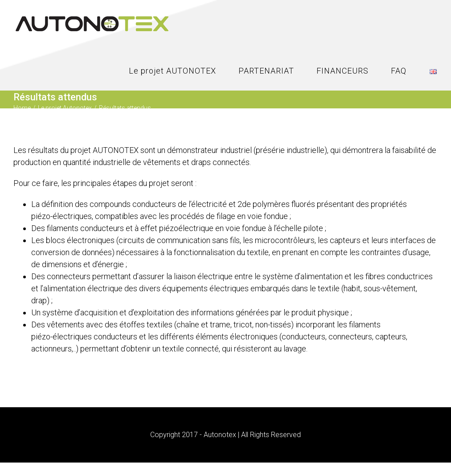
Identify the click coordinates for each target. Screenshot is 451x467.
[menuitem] (183, 71)
